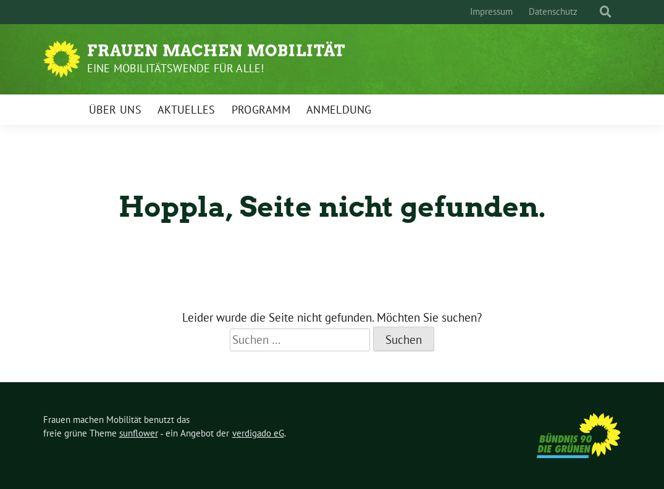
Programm (261, 109)
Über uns (115, 109)
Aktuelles (187, 109)
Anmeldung (339, 109)
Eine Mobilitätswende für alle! (175, 68)
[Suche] (594, 12)
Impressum (491, 11)
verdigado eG (258, 433)
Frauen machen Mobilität (216, 50)
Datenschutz (553, 11)
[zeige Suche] (605, 12)
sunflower (138, 433)
